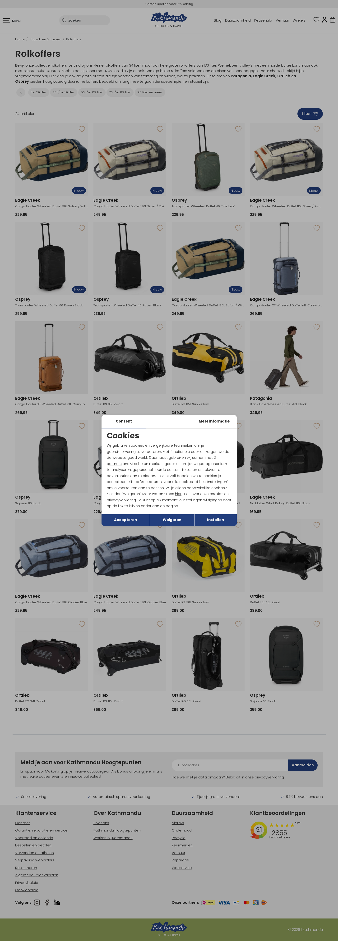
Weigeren (172, 519)
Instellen (215, 519)
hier (178, 493)
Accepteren (125, 519)
